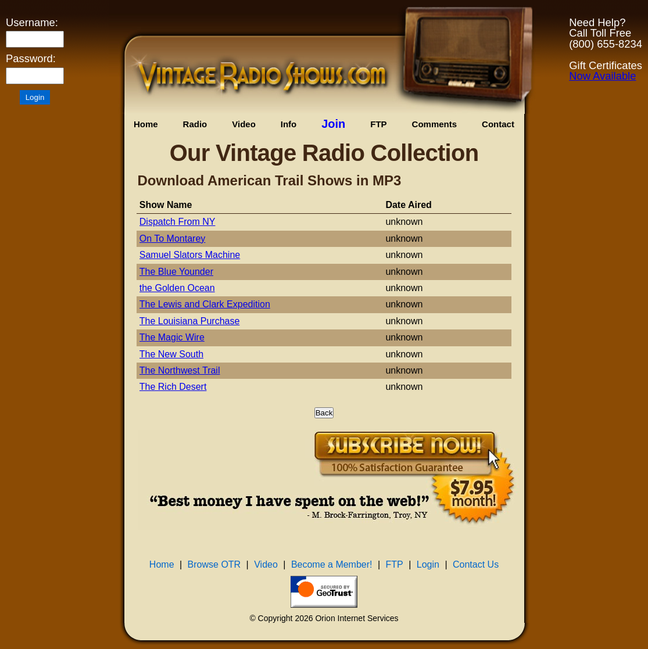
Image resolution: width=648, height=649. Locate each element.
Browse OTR (214, 564)
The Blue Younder (176, 272)
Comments (434, 124)
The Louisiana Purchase (189, 321)
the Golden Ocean (177, 288)
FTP (378, 124)
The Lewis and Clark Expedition (204, 304)
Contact (498, 124)
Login (428, 564)
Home (146, 124)
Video (244, 124)
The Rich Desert (173, 387)
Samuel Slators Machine (189, 255)
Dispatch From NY (177, 222)
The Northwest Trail (179, 370)
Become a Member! (332, 564)
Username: (32, 22)
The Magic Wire (172, 337)
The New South (171, 354)
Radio (195, 124)
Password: (31, 58)
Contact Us (476, 564)
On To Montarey (172, 238)
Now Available (602, 76)
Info (289, 124)
